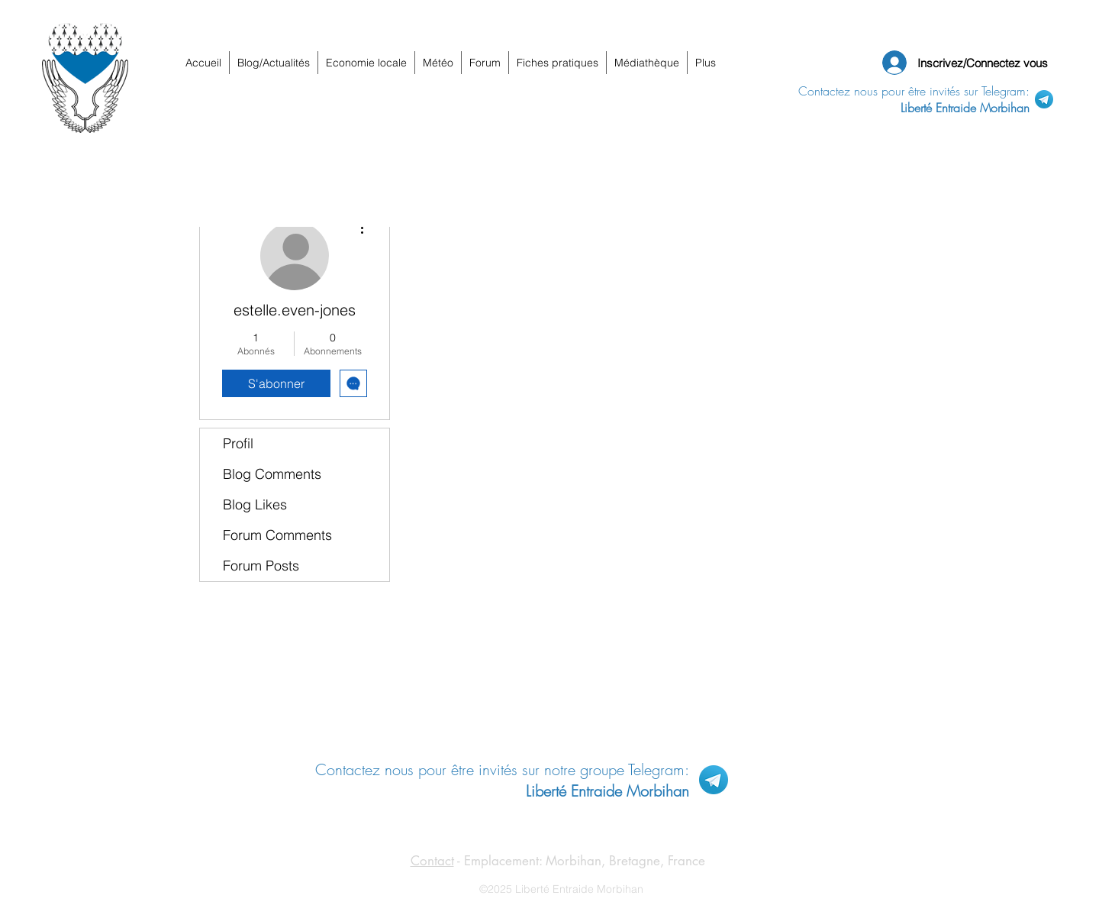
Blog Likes (255, 504)
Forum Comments (277, 535)
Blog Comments (272, 474)
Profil (238, 443)
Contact (432, 860)
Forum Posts (261, 565)
